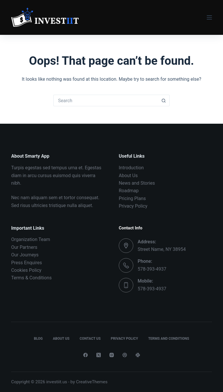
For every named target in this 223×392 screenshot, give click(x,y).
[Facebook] (85, 355)
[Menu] (209, 17)
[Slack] (138, 355)
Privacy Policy (133, 206)
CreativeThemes (92, 381)
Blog (38, 339)
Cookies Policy (26, 270)
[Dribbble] (125, 355)
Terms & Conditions (31, 277)
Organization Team (30, 239)
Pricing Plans (132, 198)
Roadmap (129, 190)
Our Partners (24, 247)
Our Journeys (24, 255)
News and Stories (137, 183)
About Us (128, 175)
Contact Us (90, 339)
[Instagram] (111, 355)
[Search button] (164, 100)
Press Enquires (26, 262)
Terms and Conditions (168, 339)
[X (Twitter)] (98, 355)
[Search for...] (105, 100)
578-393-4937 (152, 269)
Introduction (131, 167)
